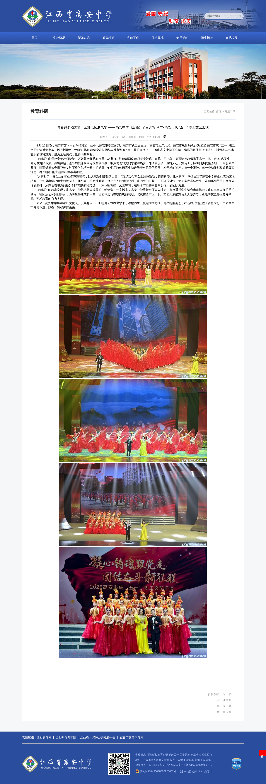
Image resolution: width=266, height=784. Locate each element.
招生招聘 (207, 37)
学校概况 (59, 37)
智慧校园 (231, 37)
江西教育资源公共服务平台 (98, 737)
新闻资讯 (84, 37)
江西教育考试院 (65, 737)
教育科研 (108, 37)
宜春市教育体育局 (131, 737)
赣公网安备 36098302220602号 (155, 771)
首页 (34, 37)
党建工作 (133, 37)
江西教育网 (44, 737)
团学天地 (157, 37)
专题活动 (182, 37)
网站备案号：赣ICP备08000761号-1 (191, 764)
